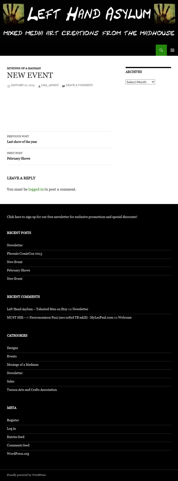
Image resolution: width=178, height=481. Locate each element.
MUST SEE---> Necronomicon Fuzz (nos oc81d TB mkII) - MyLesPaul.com (60, 318)
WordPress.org (18, 454)
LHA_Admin (50, 85)
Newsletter (15, 246)
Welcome (125, 318)
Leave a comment (79, 85)
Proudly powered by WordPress (26, 475)
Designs (12, 348)
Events (12, 357)
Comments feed (18, 446)
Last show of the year (59, 139)
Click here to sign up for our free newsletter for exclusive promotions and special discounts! (72, 217)
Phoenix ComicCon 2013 (24, 254)
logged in (36, 190)
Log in (11, 429)
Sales (10, 382)
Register (13, 421)
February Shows (59, 156)
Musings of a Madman (24, 68)
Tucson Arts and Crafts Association (32, 390)
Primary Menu (172, 50)
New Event (14, 262)
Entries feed (15, 437)
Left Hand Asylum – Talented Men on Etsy (37, 310)
